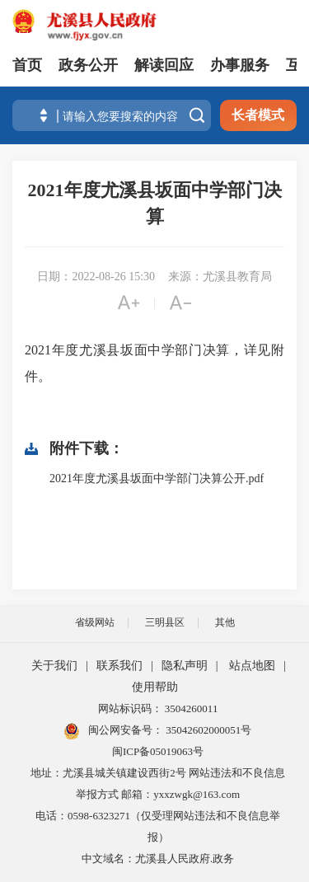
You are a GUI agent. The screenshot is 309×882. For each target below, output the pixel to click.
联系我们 (119, 665)
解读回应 (164, 65)
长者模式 (258, 115)
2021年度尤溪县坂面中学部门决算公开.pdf (156, 478)
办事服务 (239, 65)
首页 (27, 65)
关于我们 (54, 665)
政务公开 (88, 65)
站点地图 (252, 665)
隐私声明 (185, 665)
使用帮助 (155, 687)
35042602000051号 (208, 730)
